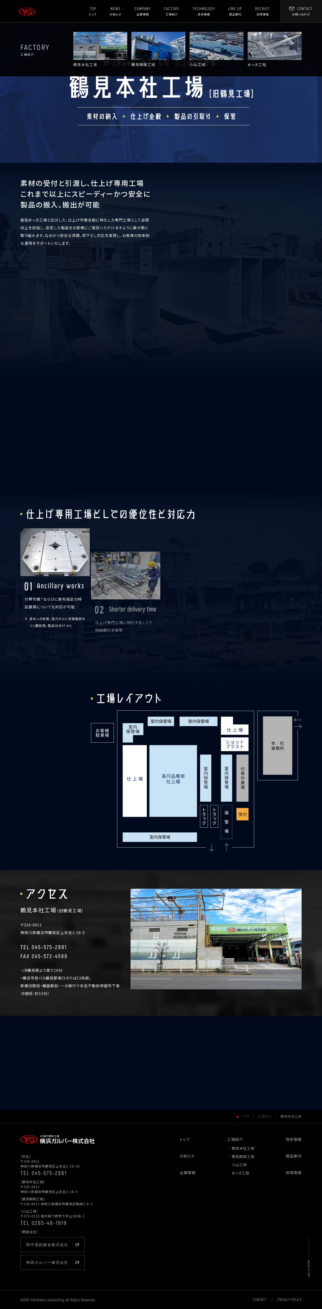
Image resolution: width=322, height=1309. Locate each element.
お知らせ (187, 1156)
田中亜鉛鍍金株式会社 (52, 1244)
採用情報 (294, 1172)
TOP (246, 1115)
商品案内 (294, 1156)
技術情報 (294, 1139)
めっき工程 (240, 1172)
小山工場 (239, 1164)
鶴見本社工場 (243, 1148)
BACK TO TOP (308, 1269)
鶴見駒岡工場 (243, 1156)
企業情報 (188, 1172)
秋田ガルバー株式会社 (52, 1262)
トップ (185, 1139)
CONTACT (260, 1300)
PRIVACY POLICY (289, 1300)
